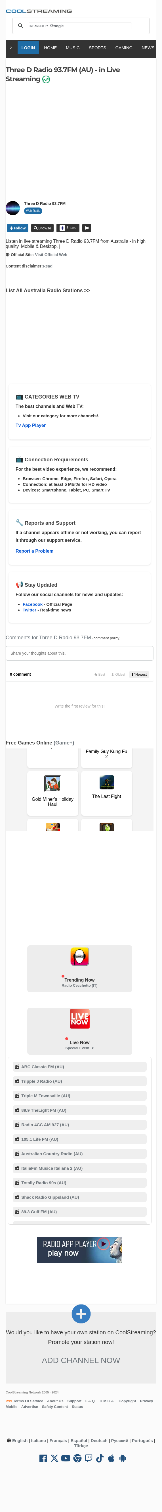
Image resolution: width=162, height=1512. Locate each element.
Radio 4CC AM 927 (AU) (44, 1124)
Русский (120, 1440)
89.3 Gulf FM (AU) (38, 1211)
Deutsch (99, 1440)
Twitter (29, 609)
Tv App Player (31, 425)
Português (142, 1440)
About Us (55, 1401)
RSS (9, 1401)
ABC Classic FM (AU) (42, 1066)
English (20, 1440)
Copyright (127, 1401)
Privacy (146, 1401)
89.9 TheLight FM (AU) (43, 1110)
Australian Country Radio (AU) (51, 1153)
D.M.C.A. (107, 1401)
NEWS (148, 47)
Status (77, 1407)
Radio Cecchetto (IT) (79, 985)
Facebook (33, 604)
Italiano (38, 1440)
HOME (50, 47)
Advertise (29, 1407)
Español (79, 1440)
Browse (44, 228)
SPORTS (97, 47)
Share (68, 228)
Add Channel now (81, 1360)
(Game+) (64, 743)
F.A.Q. (90, 1401)
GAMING (123, 47)
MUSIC (72, 47)
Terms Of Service (27, 1401)
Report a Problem (34, 551)
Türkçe (81, 1445)
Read (47, 266)
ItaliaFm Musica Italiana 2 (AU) (51, 1168)
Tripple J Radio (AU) (41, 1081)
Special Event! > (79, 1048)
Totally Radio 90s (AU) (43, 1182)
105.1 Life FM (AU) (39, 1139)
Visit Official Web (51, 254)
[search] (80, 25)
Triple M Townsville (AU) (45, 1095)
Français (58, 1440)
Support (74, 1401)
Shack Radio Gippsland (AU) (49, 1197)
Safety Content (55, 1407)
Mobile (11, 1407)
